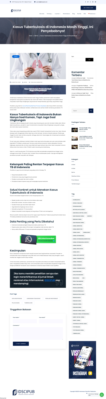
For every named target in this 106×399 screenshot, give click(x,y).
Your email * (42, 317)
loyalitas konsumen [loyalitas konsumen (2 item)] (78, 274)
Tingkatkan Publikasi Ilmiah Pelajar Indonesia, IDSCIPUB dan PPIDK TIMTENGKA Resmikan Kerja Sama (82, 87)
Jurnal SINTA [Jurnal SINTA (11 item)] (76, 251)
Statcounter (3, 398)
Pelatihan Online (76, 176)
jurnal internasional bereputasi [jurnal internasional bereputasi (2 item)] (81, 238)
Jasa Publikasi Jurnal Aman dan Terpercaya (86, 137)
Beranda (42, 13)
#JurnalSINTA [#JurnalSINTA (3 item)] (76, 199)
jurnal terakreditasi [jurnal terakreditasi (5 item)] (78, 258)
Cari (73, 56)
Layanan (57, 13)
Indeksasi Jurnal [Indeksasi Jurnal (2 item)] (77, 219)
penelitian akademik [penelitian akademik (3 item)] (78, 281)
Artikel (73, 164)
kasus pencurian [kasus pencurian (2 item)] (77, 271)
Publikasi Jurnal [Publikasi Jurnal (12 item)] (77, 304)
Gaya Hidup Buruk (17, 298)
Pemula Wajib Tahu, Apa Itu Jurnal (85, 128)
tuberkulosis (28, 303)
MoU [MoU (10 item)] (83, 278)
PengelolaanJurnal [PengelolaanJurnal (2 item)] (78, 287)
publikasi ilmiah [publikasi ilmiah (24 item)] (77, 300)
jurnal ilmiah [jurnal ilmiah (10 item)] (76, 232)
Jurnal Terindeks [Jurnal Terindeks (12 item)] (77, 261)
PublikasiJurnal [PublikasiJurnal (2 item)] (77, 307)
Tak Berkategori (76, 183)
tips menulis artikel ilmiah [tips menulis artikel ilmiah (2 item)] (80, 323)
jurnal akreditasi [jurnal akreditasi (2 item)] (77, 225)
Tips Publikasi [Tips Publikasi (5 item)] (76, 326)
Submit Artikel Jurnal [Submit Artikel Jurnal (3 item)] (78, 317)
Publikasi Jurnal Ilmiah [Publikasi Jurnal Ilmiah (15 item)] (79, 310)
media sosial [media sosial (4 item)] (76, 278)
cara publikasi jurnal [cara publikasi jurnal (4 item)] (78, 216)
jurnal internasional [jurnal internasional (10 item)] (78, 235)
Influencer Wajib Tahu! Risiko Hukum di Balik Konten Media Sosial (81, 80)
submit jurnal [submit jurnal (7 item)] (76, 320)
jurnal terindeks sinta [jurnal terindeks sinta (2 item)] (79, 268)
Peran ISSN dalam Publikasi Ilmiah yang (85, 145)
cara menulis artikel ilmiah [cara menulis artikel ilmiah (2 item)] (80, 212)
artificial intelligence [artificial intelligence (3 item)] (79, 209)
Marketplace (66, 13)
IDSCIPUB (49, 280)
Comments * (16, 325)
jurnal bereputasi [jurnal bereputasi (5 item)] (77, 229)
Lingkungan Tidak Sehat (34, 298)
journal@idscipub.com (40, 2)
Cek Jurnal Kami (88, 7)
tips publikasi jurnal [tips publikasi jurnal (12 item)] (78, 330)
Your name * (16, 317)
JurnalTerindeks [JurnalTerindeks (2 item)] (77, 265)
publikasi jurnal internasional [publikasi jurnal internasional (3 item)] (81, 313)
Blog (73, 13)
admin (24, 82)
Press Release (75, 180)
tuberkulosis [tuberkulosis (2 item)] (76, 333)
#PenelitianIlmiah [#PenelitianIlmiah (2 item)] (77, 203)
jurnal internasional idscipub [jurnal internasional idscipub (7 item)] (80, 242)
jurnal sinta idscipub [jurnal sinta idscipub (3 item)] (78, 255)
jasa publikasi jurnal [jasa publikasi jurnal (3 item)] (78, 222)
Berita (73, 172)
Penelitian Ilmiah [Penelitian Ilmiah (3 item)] (77, 284)
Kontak (79, 13)
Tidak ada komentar (35, 82)
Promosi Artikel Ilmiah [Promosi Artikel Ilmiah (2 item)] (78, 294)
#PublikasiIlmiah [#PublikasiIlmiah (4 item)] (77, 206)
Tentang (49, 13)
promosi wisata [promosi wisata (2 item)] (77, 297)
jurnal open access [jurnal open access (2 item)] (78, 248)
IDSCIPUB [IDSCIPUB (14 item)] (89, 216)
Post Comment (21, 343)
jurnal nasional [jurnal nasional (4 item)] (77, 245)
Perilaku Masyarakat (51, 298)
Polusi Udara (16, 303)
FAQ (85, 13)
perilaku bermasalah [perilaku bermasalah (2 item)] (78, 291)
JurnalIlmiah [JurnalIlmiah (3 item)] (86, 232)
